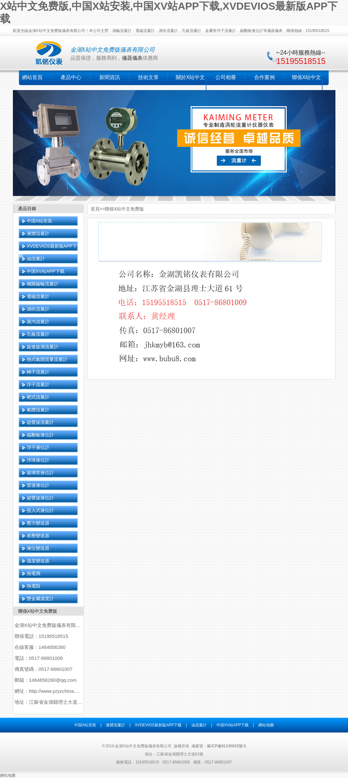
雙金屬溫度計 (40, 598)
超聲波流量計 (40, 422)
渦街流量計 (38, 309)
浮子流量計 (38, 384)
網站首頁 (32, 77)
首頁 (95, 208)
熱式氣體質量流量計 (47, 359)
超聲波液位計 (40, 497)
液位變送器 (38, 548)
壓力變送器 (38, 523)
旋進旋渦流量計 (42, 346)
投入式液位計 (40, 510)
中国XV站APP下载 (46, 271)
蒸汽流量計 (38, 321)
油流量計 (36, 258)
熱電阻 (33, 586)
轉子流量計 (38, 371)
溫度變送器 (38, 560)
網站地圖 (266, 725)
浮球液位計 (38, 460)
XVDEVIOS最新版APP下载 (158, 725)
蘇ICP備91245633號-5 (226, 746)
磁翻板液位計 (40, 434)
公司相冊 (225, 77)
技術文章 (148, 77)
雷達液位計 (38, 485)
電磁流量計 (38, 296)
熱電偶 (33, 573)
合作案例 (264, 77)
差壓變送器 (38, 535)
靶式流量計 (38, 397)
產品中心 (71, 77)
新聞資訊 (109, 77)
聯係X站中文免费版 (37, 611)
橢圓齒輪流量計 (42, 283)
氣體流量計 (38, 409)
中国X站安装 (39, 220)
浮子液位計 (38, 447)
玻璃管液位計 (40, 472)
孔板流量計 (38, 334)
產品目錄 (27, 208)
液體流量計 (38, 233)
